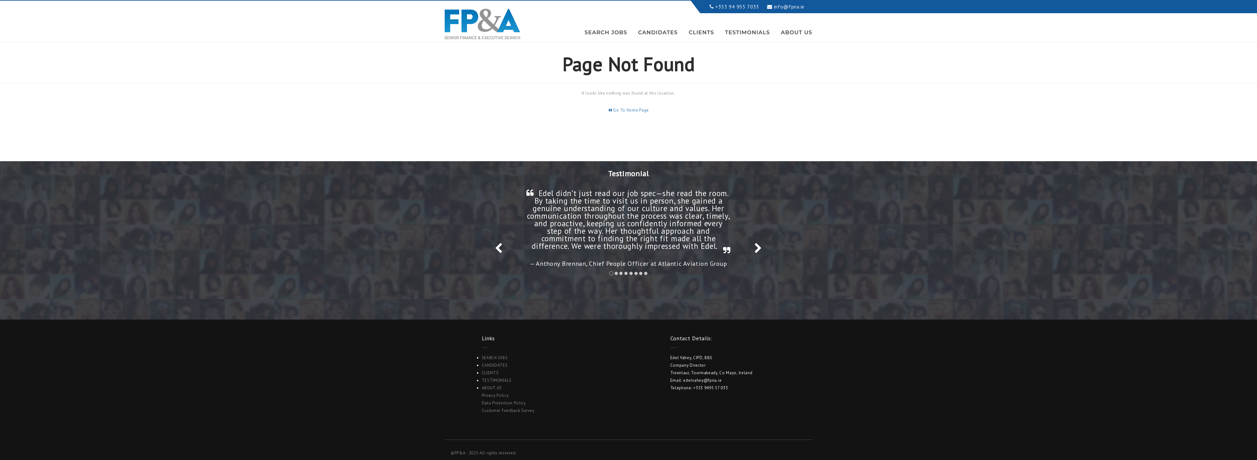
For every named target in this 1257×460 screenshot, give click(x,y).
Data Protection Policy (504, 403)
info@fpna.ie (789, 6)
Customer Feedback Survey (508, 410)
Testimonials (747, 32)
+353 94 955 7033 (737, 6)
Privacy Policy (495, 395)
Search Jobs (606, 32)
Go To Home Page (628, 110)
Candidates (658, 32)
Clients (701, 32)
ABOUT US (796, 32)
